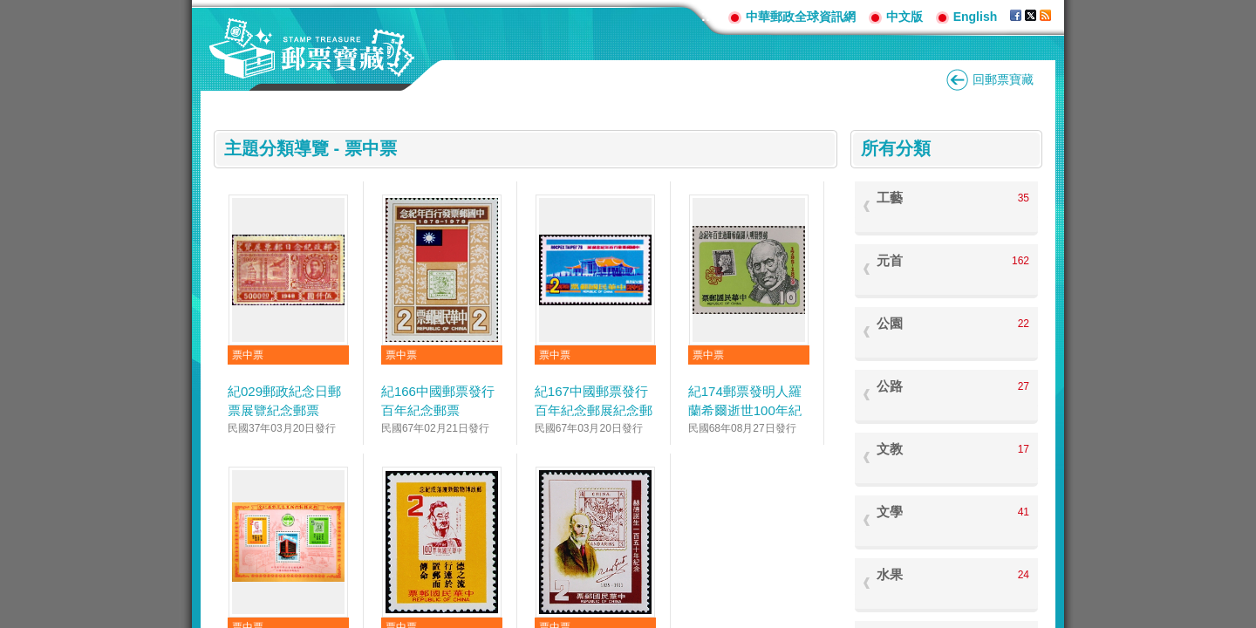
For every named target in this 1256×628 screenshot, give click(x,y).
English (975, 17)
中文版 (904, 17)
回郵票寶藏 (1003, 79)
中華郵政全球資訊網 (801, 17)
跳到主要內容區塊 (9, 9)
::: (708, 16)
